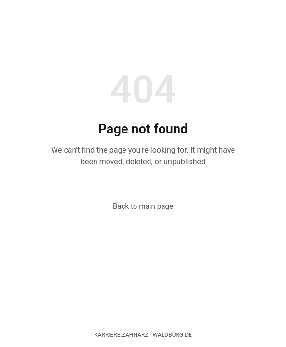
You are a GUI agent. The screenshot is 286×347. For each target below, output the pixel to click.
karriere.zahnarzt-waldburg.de (143, 335)
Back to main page (143, 206)
